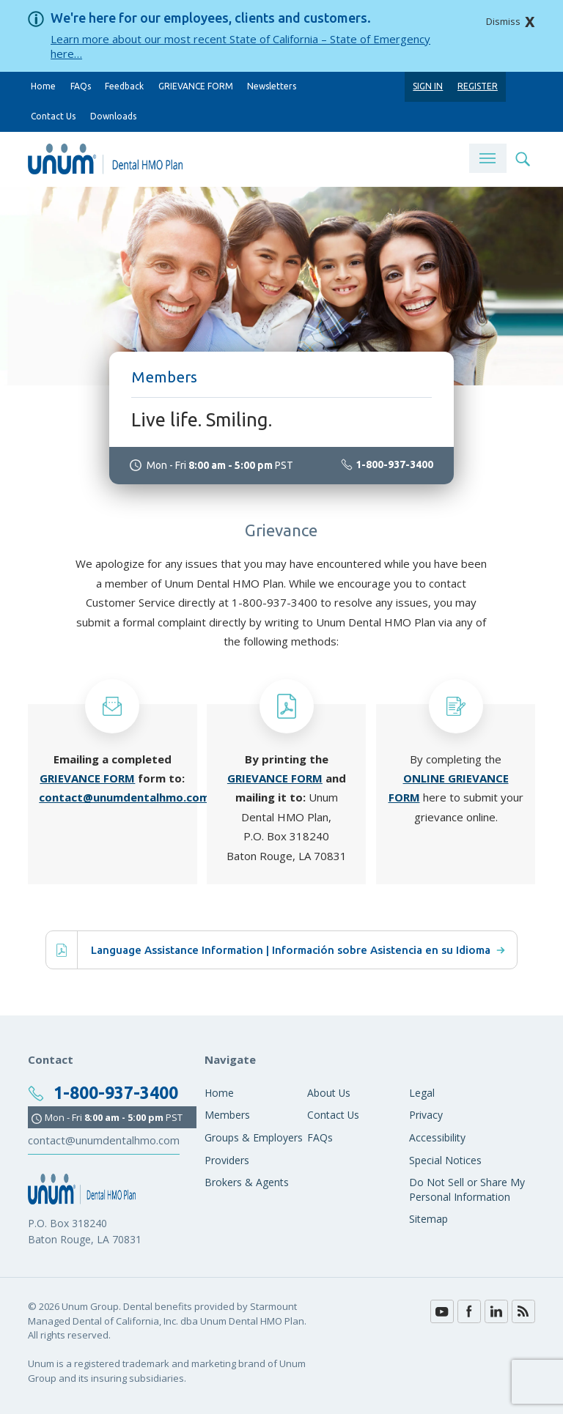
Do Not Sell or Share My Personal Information (467, 1189)
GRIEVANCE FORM (195, 86)
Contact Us (53, 116)
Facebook (469, 1311)
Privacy (426, 1115)
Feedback (124, 86)
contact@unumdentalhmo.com (124, 797)
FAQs (80, 86)
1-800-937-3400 (274, 602)
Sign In (428, 86)
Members (227, 1115)
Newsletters (271, 86)
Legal (422, 1093)
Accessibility (437, 1137)
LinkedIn (496, 1311)
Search (522, 158)
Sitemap (428, 1219)
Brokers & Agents (247, 1182)
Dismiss (503, 21)
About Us (328, 1093)
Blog (523, 1311)
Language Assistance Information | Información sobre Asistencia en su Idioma (298, 950)
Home (43, 86)
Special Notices (445, 1160)
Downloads (113, 116)
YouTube (442, 1311)
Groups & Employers (254, 1137)
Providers (227, 1160)
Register (477, 86)
